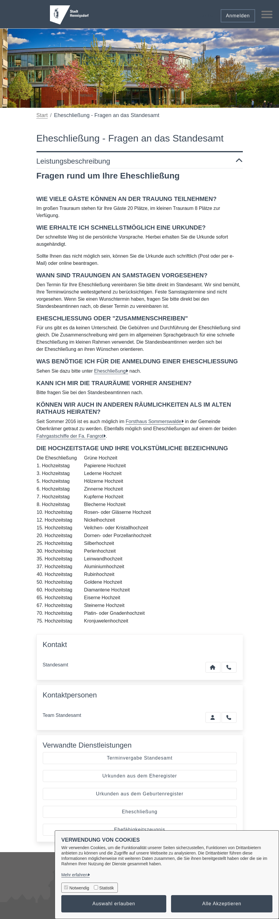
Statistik (106, 888)
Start (42, 115)
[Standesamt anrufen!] (229, 717)
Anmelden (237, 15)
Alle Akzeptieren (221, 903)
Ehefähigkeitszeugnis (139, 829)
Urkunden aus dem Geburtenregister (140, 793)
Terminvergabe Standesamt (140, 757)
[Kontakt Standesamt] (212, 667)
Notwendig (79, 888)
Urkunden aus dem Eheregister (139, 775)
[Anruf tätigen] (229, 667)
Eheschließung (110, 371)
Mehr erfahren (74, 874)
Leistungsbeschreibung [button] (139, 161)
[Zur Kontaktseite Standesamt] (212, 717)
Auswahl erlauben (113, 903)
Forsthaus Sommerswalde (153, 421)
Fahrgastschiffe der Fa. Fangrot (69, 436)
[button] (202, 13)
